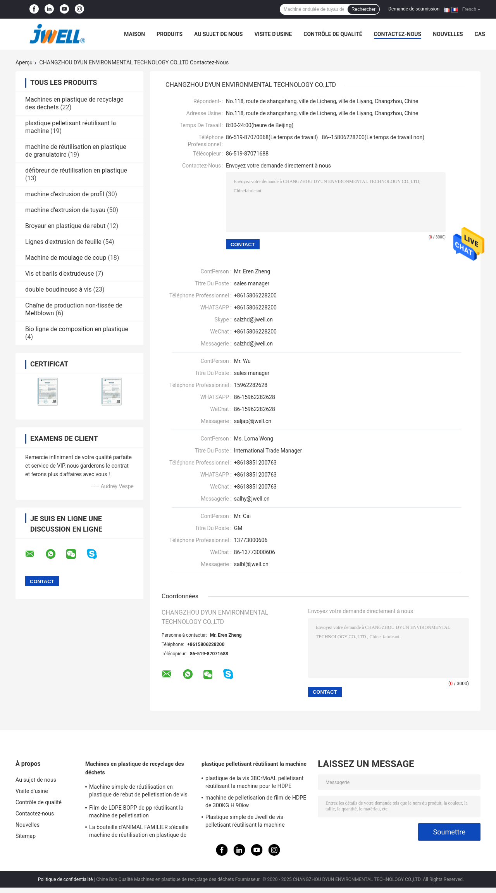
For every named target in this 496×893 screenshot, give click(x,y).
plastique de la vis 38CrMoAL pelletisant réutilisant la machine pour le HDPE (254, 782)
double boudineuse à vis (58, 289)
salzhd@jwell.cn (253, 343)
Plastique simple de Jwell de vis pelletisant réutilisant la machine (245, 821)
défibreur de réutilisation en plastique (76, 170)
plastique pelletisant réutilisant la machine (254, 764)
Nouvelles (448, 34)
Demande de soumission (413, 9)
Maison (134, 34)
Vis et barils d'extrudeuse (59, 273)
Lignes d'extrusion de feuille (63, 241)
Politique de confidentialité (65, 879)
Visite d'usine (273, 34)
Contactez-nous (398, 34)
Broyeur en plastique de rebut (65, 226)
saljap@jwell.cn (253, 421)
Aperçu (24, 62)
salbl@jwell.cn (251, 564)
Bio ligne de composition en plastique (76, 329)
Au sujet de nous (218, 34)
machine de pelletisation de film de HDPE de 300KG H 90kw (255, 801)
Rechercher (363, 9)
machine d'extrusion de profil (64, 194)
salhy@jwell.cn (252, 499)
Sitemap (26, 836)
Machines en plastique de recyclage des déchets (134, 768)
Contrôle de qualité (332, 34)
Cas (480, 34)
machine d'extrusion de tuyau (65, 210)
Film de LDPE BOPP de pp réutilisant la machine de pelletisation (136, 812)
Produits (170, 34)
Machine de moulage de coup (65, 257)
